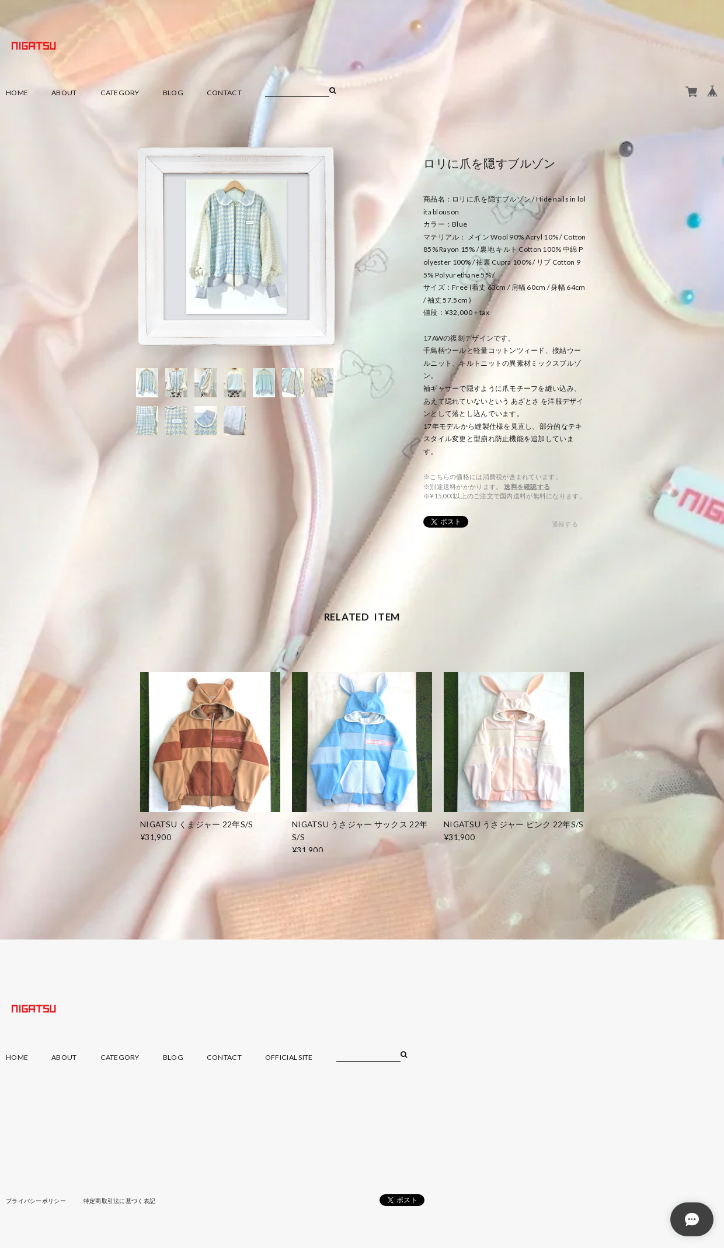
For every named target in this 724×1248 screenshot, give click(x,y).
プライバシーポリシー (36, 1200)
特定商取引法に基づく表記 (119, 1200)
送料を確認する (527, 486)
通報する (565, 524)
